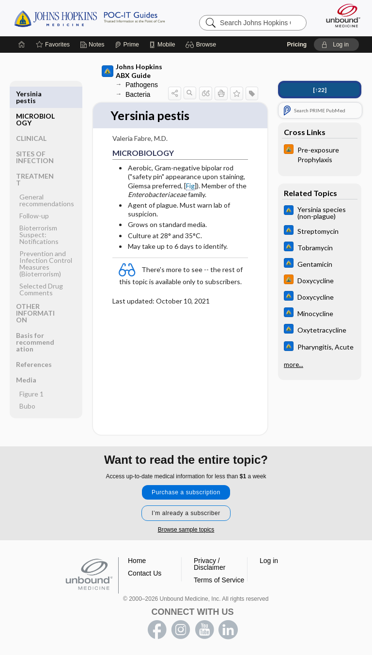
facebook (157, 630)
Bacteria (137, 94)
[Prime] (127, 44)
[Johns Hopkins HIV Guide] (319, 154)
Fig (190, 186)
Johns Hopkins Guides (89, 18)
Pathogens (141, 85)
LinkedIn (228, 630)
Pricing (297, 44)
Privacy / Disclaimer (209, 564)
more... (293, 363)
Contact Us (144, 573)
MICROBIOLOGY (35, 97)
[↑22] (319, 89)
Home (137, 560)
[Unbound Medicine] (340, 15)
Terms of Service (219, 580)
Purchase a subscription (186, 492)
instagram (180, 630)
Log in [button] (269, 560)
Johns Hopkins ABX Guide (132, 70)
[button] (202, 44)
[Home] (21, 44)
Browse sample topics (186, 529)
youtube (204, 630)
